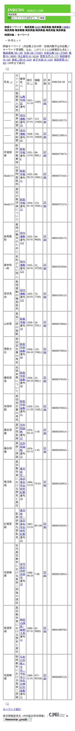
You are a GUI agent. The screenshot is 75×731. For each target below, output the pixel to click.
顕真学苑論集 (22, 347)
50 (21, 386)
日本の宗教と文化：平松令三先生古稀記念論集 (22, 673)
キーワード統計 (12, 709)
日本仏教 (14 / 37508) (56, 53)
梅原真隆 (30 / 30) (13, 53)
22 (21, 438)
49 (21, 357)
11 (21, 180)
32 (21, 540)
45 (21, 140)
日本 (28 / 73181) (33, 53)
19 (21, 328)
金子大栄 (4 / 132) (43, 59)
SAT (38, 27)
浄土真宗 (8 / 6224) (28, 56)
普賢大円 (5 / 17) (49, 56)
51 (21, 414)
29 (21, 499)
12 (21, 209)
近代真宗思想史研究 (22, 571)
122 (22, 243)
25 (21, 456)
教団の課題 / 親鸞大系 (22, 626)
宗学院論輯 (22, 428)
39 (21, 125)
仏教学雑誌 (22, 100)
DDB (66, 27)
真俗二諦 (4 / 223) (22, 59)
